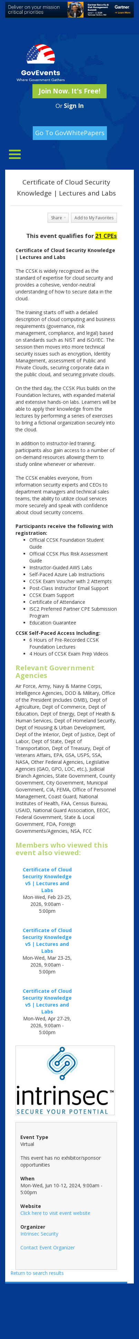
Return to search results (37, 1273)
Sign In (74, 106)
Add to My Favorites (94, 218)
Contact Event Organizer (47, 1247)
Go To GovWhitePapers (70, 133)
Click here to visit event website (55, 1213)
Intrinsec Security (39, 1233)
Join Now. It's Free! (69, 91)
